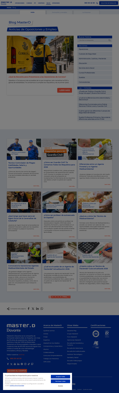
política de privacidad (17, 385)
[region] (37, 381)
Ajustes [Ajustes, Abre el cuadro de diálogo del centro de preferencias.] (60, 386)
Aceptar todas (60, 376)
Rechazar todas (60, 381)
